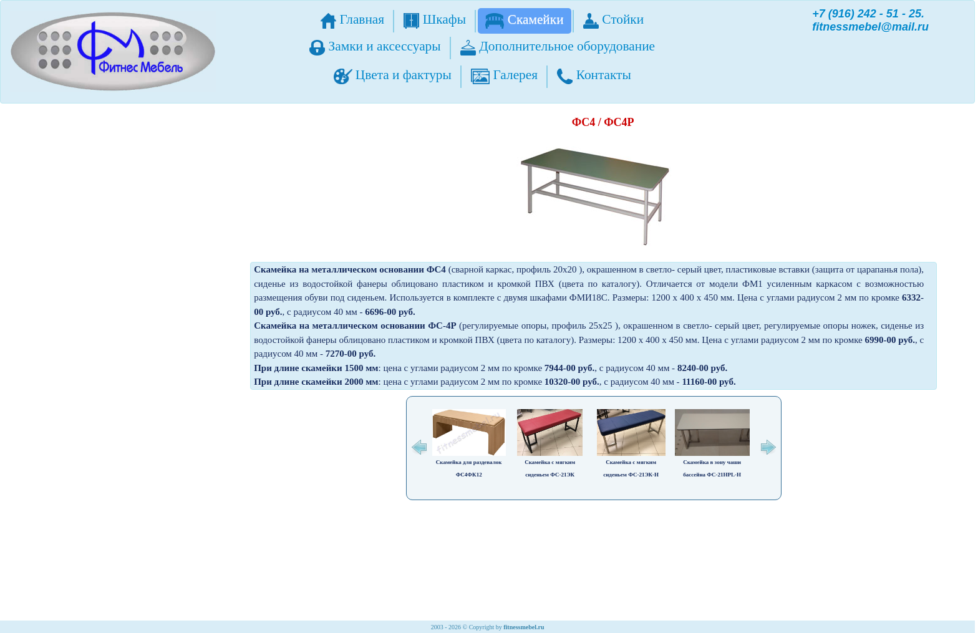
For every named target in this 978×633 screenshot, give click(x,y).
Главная (352, 20)
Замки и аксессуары (374, 47)
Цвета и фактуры (393, 75)
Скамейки (524, 20)
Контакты (594, 75)
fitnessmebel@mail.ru (870, 27)
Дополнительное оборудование (557, 47)
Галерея (504, 75)
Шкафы (435, 20)
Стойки (613, 20)
